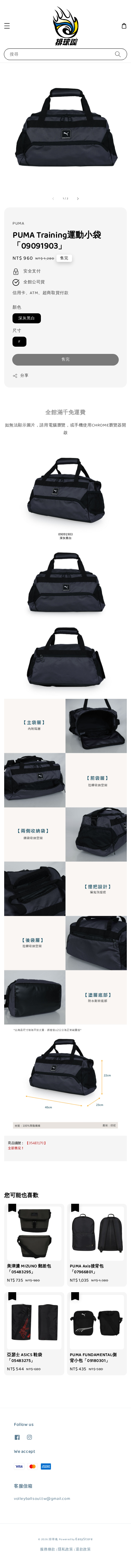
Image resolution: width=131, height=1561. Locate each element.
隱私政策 (65, 1549)
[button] (7, 26)
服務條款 (47, 1549)
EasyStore (84, 1539)
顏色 (17, 307)
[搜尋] (118, 54)
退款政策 (83, 1549)
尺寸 (17, 330)
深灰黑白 (26, 318)
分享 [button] (20, 376)
